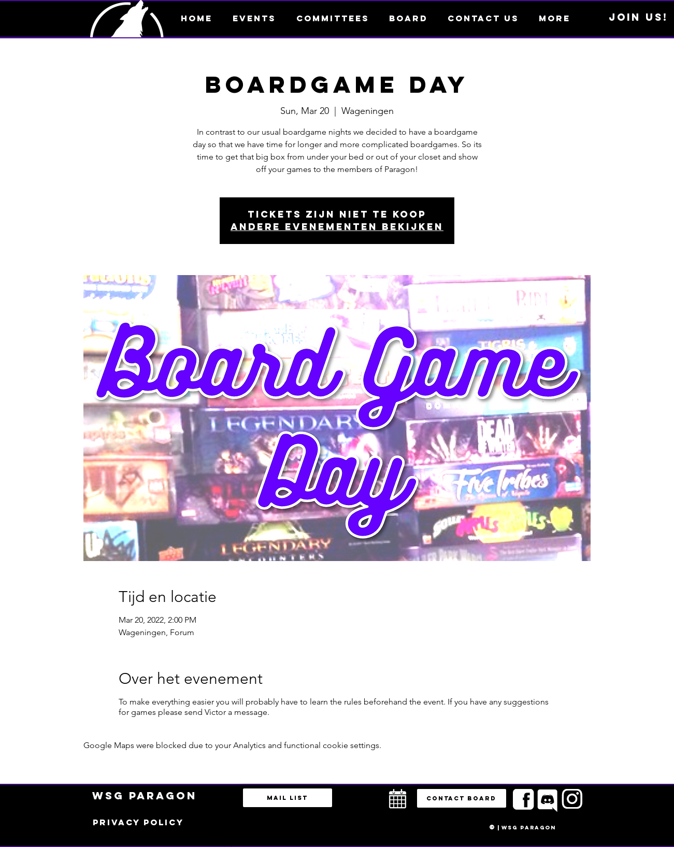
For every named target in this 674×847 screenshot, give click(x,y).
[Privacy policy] (138, 822)
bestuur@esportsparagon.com (221, 844)
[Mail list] (287, 798)
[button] (554, 18)
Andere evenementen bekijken (337, 227)
